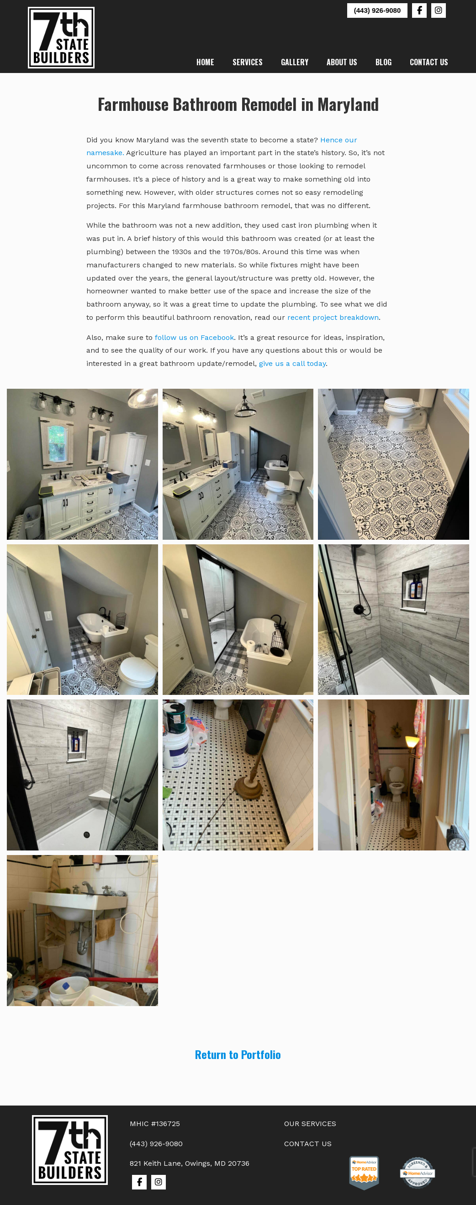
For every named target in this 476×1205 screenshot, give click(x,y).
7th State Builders (61, 37)
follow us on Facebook (194, 337)
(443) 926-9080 (377, 10)
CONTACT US (308, 1143)
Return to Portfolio (238, 1054)
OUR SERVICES (310, 1123)
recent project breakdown (333, 317)
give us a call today (292, 363)
